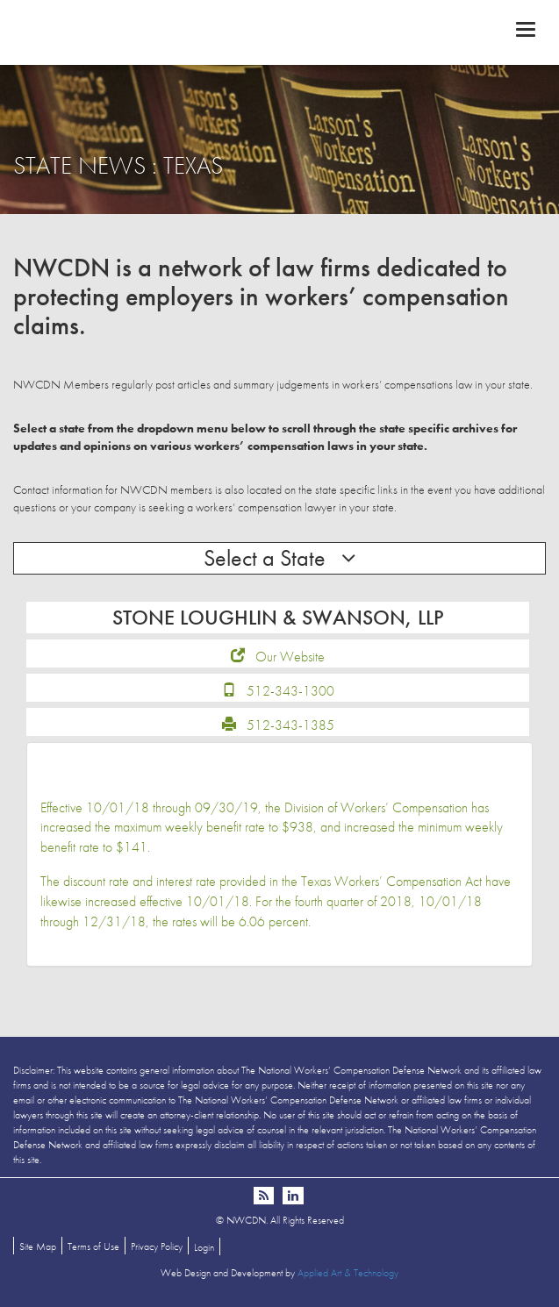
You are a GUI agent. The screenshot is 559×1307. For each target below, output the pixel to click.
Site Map (37, 1246)
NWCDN (279, 31)
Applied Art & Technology (347, 1273)
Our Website (290, 656)
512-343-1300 (290, 691)
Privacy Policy (157, 1246)
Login (204, 1247)
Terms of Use (93, 1246)
